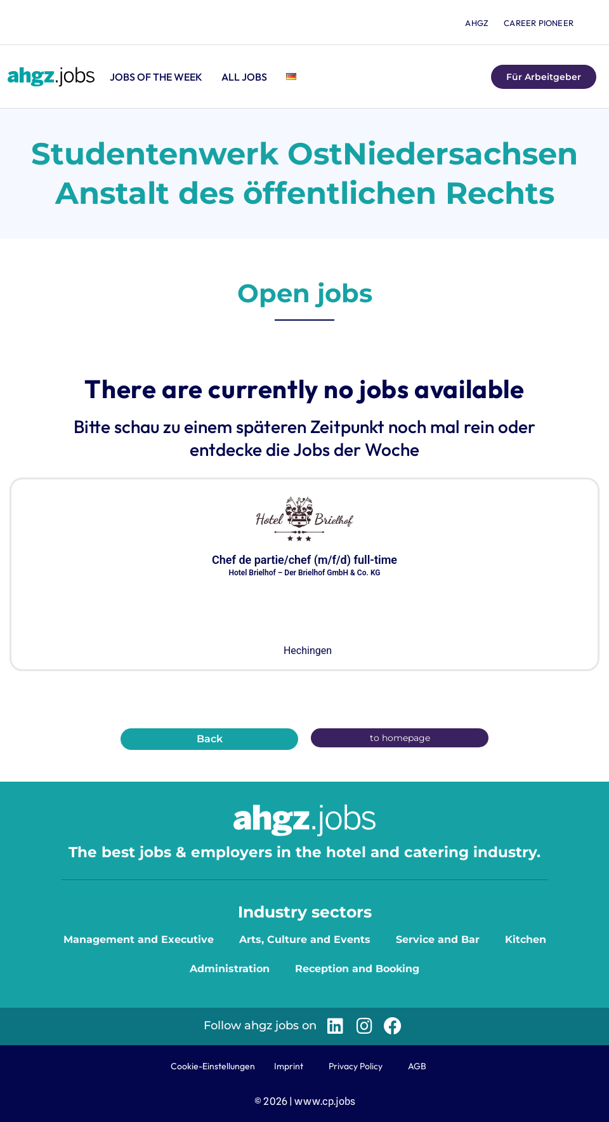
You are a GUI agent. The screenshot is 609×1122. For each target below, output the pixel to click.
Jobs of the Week (156, 76)
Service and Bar (438, 939)
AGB (417, 1066)
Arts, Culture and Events (304, 939)
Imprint (288, 1066)
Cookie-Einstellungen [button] (213, 1066)
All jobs (244, 76)
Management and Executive (138, 939)
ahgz (476, 23)
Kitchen (525, 939)
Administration (230, 969)
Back (210, 739)
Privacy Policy (356, 1066)
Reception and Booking (357, 969)
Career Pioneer (538, 23)
